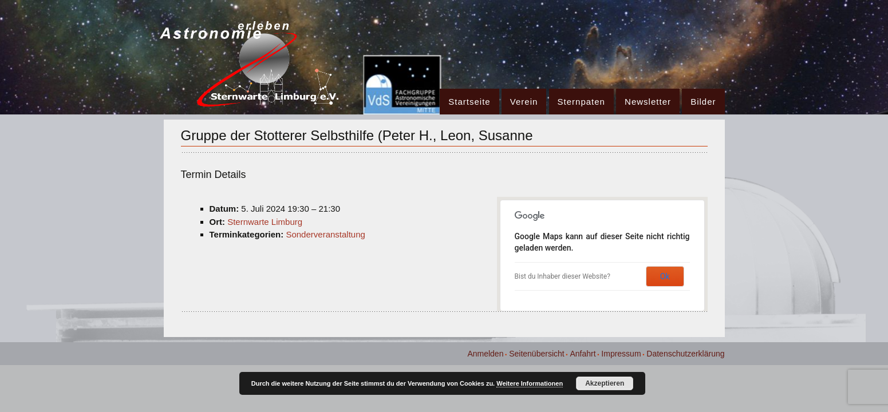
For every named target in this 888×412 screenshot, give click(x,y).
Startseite (469, 101)
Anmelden (485, 353)
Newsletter (648, 101)
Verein (524, 101)
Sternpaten (581, 101)
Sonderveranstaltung (325, 234)
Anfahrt (582, 353)
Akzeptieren (604, 383)
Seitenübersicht (537, 353)
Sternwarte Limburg (264, 222)
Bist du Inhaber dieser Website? (562, 276)
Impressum (621, 353)
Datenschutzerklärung (685, 353)
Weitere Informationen (529, 383)
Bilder (703, 101)
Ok (665, 276)
